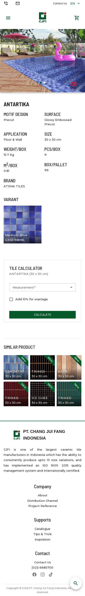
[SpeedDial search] (76, 583)
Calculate (42, 314)
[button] (42, 287)
